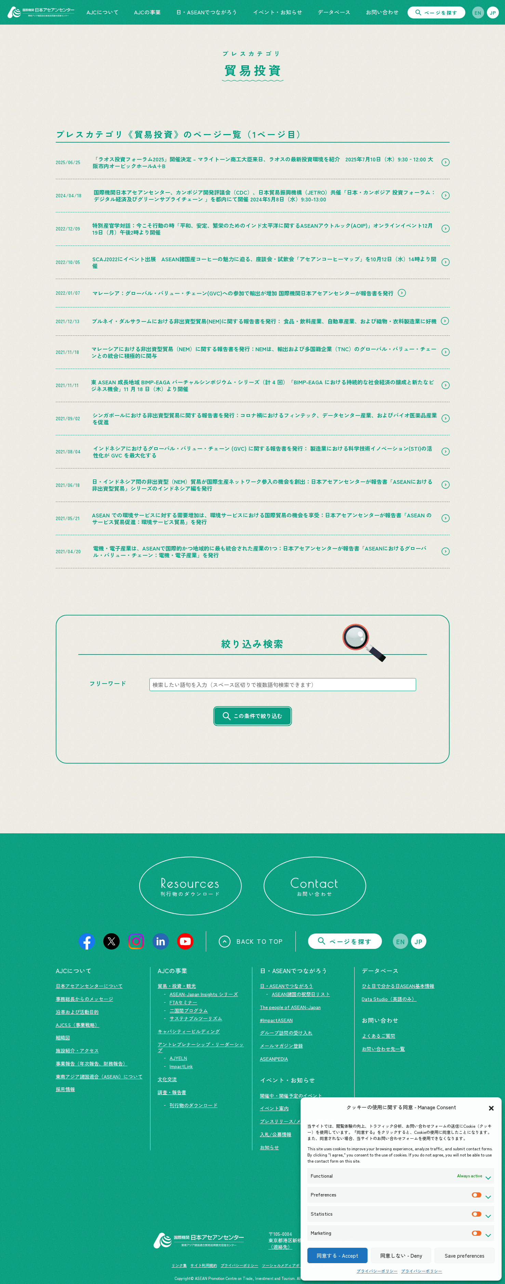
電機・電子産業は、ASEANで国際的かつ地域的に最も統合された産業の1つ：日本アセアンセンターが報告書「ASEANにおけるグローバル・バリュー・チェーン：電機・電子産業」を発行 (259, 551)
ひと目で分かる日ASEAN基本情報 (398, 985)
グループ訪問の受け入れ (286, 1032)
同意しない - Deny (401, 1255)
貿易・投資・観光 (177, 985)
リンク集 (179, 1265)
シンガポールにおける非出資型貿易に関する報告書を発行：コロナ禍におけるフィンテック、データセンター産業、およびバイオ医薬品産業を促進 (264, 418)
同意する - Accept (337, 1255)
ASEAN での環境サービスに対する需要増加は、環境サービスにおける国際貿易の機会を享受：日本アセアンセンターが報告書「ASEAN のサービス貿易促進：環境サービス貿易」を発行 (262, 518)
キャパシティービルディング (189, 1031)
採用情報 (65, 1089)
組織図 (63, 1037)
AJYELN (178, 1058)
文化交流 (167, 1079)
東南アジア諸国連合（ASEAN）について (99, 1076)
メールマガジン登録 (281, 1045)
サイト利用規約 (203, 1265)
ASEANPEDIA (274, 1058)
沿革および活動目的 (77, 1011)
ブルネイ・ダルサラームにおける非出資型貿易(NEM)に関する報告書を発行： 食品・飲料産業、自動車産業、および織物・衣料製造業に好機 (264, 321)
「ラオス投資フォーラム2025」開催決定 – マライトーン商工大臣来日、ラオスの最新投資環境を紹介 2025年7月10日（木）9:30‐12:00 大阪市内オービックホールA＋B (263, 162)
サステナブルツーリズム (196, 1018)
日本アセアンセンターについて (89, 985)
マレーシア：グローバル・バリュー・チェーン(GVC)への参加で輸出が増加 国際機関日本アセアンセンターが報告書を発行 (243, 293)
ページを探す (436, 12)
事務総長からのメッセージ (84, 998)
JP (493, 12)
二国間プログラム (189, 1010)
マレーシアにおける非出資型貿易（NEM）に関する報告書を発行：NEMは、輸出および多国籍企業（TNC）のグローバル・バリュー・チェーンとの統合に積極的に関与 (263, 352)
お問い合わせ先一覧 (383, 1048)
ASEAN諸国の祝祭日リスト (301, 994)
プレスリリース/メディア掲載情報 (297, 1121)
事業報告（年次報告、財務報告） (92, 1063)
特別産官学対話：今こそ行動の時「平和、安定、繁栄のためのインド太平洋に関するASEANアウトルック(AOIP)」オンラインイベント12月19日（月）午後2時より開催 (262, 229)
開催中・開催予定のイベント (291, 1095)
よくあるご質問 (378, 1035)
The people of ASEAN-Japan (290, 1007)
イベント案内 (274, 1108)
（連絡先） (280, 1246)
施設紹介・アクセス (77, 1050)
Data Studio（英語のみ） (389, 998)
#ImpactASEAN (276, 1020)
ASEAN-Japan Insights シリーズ (204, 994)
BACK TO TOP (250, 941)
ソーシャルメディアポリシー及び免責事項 (297, 1265)
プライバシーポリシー (377, 1271)
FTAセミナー (183, 1002)
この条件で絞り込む (257, 716)
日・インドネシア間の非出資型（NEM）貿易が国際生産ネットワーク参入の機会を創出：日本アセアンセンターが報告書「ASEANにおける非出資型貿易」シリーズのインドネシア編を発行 (262, 485)
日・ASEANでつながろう (286, 985)
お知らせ (269, 1147)
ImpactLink (181, 1066)
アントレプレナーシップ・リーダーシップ (201, 1047)
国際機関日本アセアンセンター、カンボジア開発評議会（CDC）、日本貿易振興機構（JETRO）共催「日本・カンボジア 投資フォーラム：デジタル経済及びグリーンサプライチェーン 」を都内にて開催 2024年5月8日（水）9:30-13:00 (265, 195)
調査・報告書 (172, 1092)
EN (478, 12)
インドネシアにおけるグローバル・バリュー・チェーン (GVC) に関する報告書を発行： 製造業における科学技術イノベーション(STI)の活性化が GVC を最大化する (262, 452)
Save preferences (464, 1255)
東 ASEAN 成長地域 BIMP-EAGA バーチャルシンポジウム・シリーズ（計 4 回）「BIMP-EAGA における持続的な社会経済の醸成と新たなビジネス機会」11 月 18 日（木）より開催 (262, 385)
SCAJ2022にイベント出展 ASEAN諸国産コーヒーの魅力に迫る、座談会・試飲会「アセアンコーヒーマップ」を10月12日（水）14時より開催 (264, 262)
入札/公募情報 (275, 1134)
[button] (491, 1107)
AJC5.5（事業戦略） (77, 1024)
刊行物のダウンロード (193, 1105)
